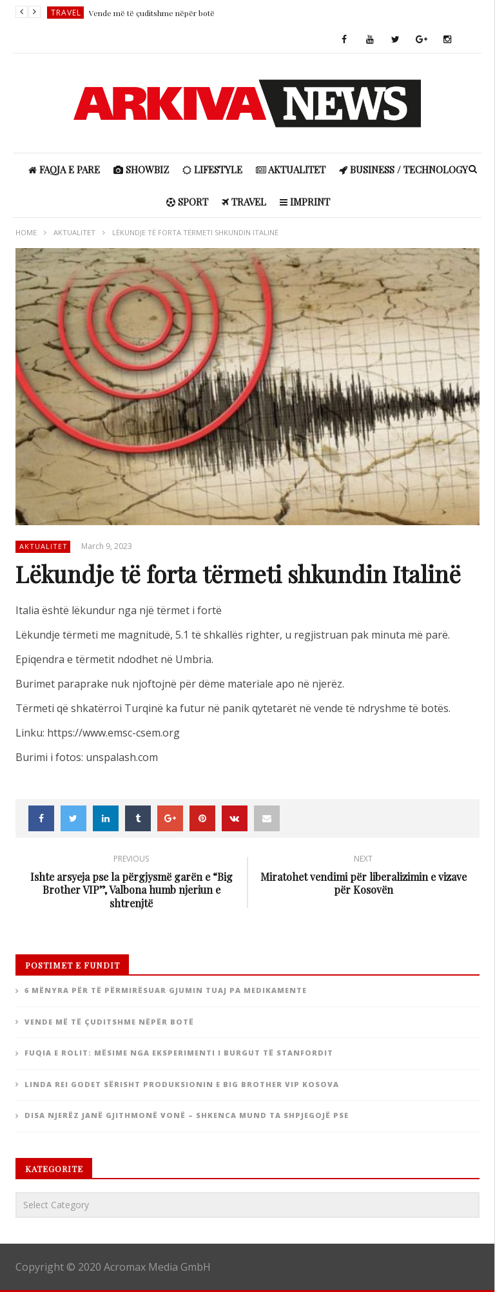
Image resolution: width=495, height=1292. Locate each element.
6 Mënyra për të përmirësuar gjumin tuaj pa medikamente (165, 990)
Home (26, 232)
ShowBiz (141, 169)
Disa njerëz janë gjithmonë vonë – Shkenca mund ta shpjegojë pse (186, 1115)
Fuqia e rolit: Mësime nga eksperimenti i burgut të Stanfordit (178, 1052)
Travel (66, 12)
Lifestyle (212, 169)
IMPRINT (305, 201)
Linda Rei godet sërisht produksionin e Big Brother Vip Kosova (181, 1084)
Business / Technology (403, 169)
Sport (187, 201)
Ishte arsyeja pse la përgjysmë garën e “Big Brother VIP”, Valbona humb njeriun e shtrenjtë (131, 883)
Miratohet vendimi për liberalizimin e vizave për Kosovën (363, 877)
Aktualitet (290, 169)
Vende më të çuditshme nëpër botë (152, 13)
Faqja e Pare (64, 169)
